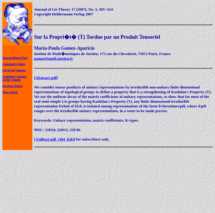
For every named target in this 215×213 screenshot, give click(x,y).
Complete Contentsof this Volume (14, 78)
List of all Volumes (14, 70)
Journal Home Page (14, 57)
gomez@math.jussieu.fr (53, 58)
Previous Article (12, 86)
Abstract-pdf (46, 77)
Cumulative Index (13, 64)
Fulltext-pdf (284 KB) (54, 139)
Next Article (9, 92)
